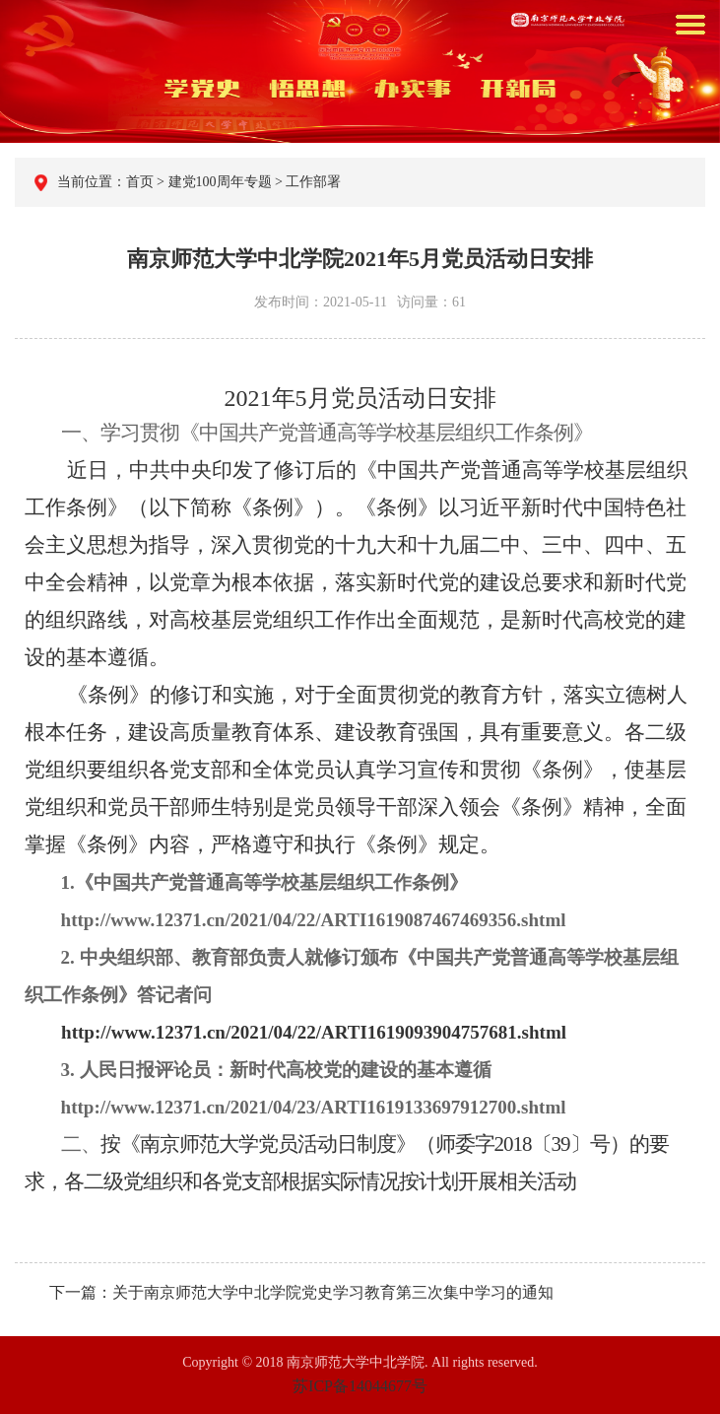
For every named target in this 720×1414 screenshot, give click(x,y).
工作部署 (312, 181)
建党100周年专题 (219, 181)
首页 (142, 181)
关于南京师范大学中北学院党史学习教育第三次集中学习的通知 (333, 1292)
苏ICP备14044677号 (360, 1386)
